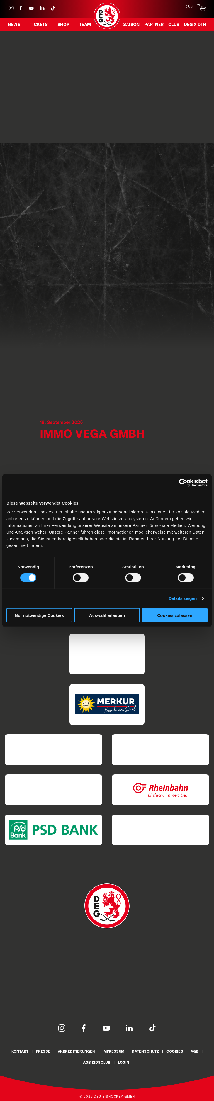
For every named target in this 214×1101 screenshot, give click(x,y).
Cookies (174, 1051)
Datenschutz (145, 1051)
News (14, 24)
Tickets (39, 24)
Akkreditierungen (76, 1051)
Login (123, 1062)
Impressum (113, 1051)
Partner (154, 24)
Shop (63, 24)
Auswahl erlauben (107, 615)
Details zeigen (183, 598)
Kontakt (19, 1051)
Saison (131, 24)
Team (85, 24)
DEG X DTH (195, 24)
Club (173, 24)
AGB (194, 1051)
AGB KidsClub (96, 1062)
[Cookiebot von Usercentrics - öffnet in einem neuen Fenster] (183, 483)
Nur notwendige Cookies (39, 615)
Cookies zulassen (174, 615)
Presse (43, 1051)
